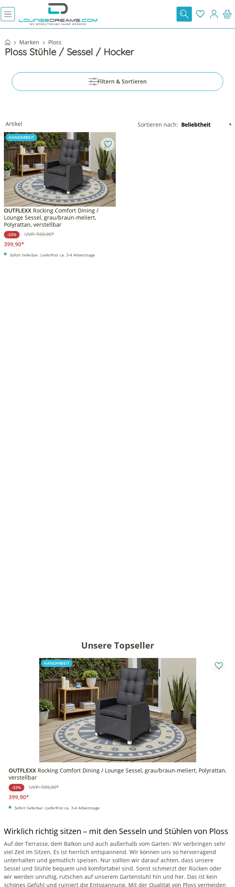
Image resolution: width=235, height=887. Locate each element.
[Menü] (8, 14)
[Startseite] (8, 43)
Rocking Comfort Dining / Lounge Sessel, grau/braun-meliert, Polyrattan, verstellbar (51, 217)
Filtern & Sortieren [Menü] (118, 81)
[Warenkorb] (227, 14)
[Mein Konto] (213, 14)
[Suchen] (184, 14)
